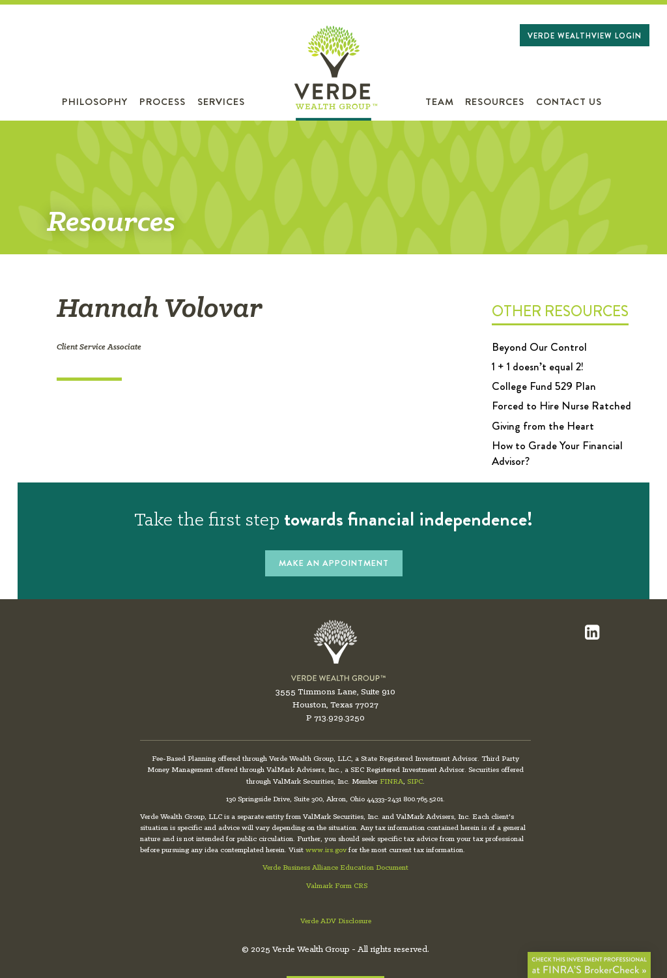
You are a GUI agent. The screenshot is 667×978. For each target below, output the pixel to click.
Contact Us (569, 102)
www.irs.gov (326, 850)
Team (439, 102)
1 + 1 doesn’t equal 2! (538, 366)
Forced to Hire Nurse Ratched (561, 405)
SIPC (415, 782)
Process (162, 102)
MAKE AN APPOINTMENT (334, 563)
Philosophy (95, 102)
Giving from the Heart (543, 426)
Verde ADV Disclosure (335, 921)
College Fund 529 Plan (544, 386)
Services (221, 102)
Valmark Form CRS (336, 886)
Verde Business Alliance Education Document (335, 868)
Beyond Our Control (539, 347)
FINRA (391, 782)
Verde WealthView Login (585, 36)
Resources (494, 102)
